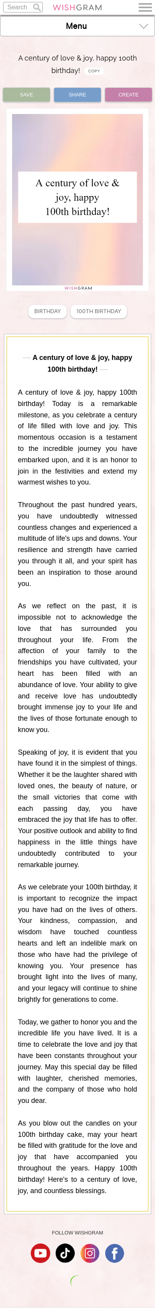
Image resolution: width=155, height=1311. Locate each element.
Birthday (47, 311)
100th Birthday (98, 311)
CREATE (128, 95)
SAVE (26, 95)
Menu (107, 26)
